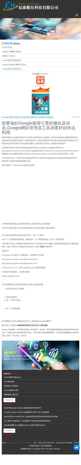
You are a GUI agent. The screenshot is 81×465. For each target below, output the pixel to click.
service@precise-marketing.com (20, 443)
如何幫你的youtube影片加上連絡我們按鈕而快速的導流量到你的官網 (31, 416)
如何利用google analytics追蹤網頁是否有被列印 (22, 408)
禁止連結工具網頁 (17, 289)
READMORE (9, 400)
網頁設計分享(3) (8, 56)
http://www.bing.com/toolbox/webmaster (62, 151)
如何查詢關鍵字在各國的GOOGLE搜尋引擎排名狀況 (24, 425)
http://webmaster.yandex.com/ (39, 154)
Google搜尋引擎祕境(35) (12, 69)
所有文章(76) (7, 47)
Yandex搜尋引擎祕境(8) (11, 60)
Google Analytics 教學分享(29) (14, 65)
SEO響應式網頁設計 (45, 452)
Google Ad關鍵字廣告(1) (11, 52)
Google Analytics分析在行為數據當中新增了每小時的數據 (26, 412)
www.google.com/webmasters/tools (16, 151)
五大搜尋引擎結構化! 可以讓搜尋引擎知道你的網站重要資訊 (27, 421)
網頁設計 (31, 452)
